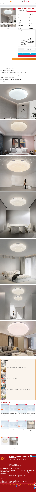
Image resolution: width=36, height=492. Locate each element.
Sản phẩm (5, 6)
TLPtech (32, 484)
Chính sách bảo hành (3, 482)
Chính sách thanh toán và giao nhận (6, 481)
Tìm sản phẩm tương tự (31, 11)
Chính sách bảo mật (24, 481)
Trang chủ (2, 6)
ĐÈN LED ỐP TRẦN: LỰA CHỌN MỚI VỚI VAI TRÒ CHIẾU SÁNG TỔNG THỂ (18, 389)
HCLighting (30, 26)
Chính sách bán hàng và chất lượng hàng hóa (16, 480)
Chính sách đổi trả (16, 481)
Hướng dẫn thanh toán (3, 480)
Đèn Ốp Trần (12, 6)
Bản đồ (10, 482)
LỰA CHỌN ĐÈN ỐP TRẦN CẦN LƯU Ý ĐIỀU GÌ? (14, 395)
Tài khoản (14, 482)
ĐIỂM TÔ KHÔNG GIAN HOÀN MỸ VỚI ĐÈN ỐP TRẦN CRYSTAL (16, 367)
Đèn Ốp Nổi (4, 357)
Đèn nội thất (9, 6)
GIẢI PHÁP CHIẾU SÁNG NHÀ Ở (12, 378)
